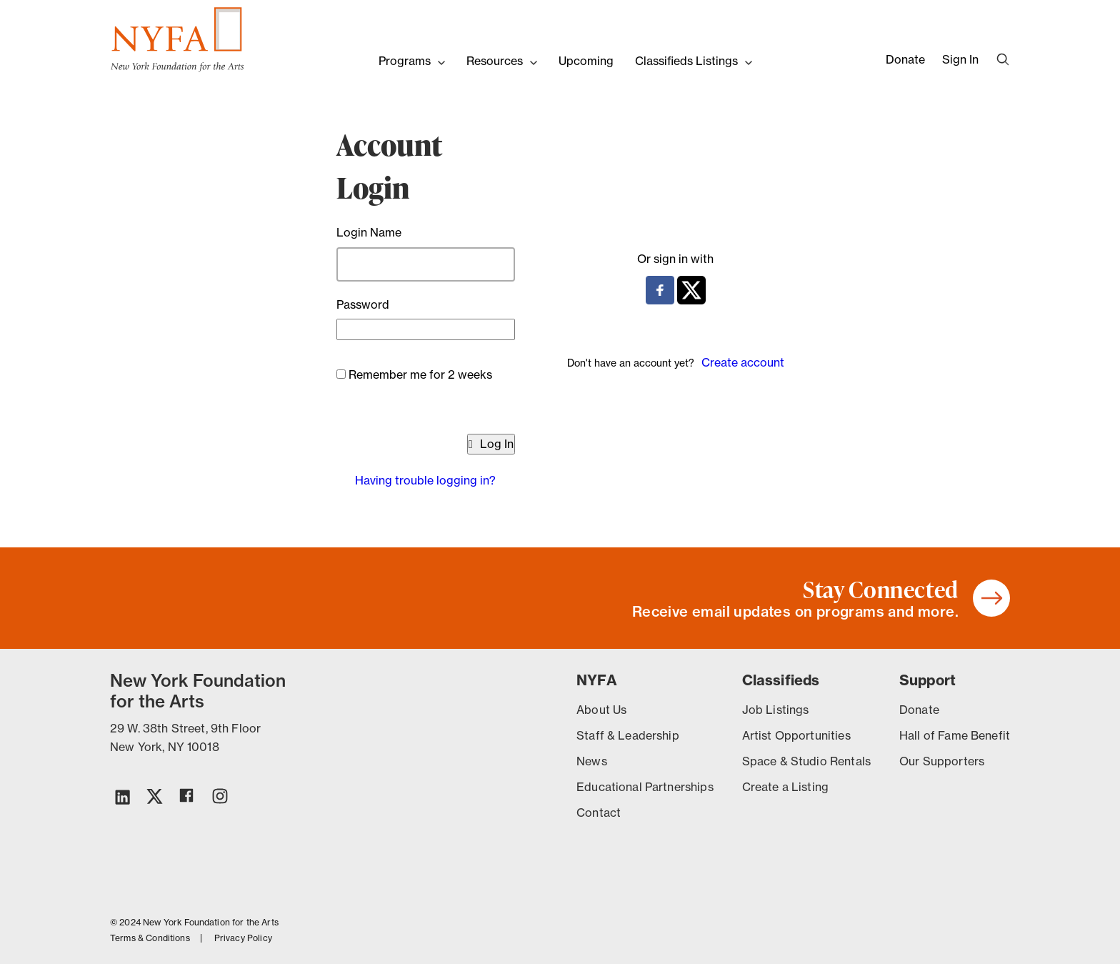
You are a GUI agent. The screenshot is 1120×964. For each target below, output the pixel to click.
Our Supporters (941, 761)
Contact (598, 812)
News (591, 761)
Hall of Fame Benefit (954, 735)
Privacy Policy (243, 938)
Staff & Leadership (627, 735)
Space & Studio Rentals (806, 761)
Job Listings (775, 709)
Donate (905, 59)
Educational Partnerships (645, 787)
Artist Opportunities (796, 735)
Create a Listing (785, 787)
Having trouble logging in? (425, 480)
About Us (601, 709)
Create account (742, 362)
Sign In (960, 59)
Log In (491, 444)
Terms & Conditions (150, 938)
